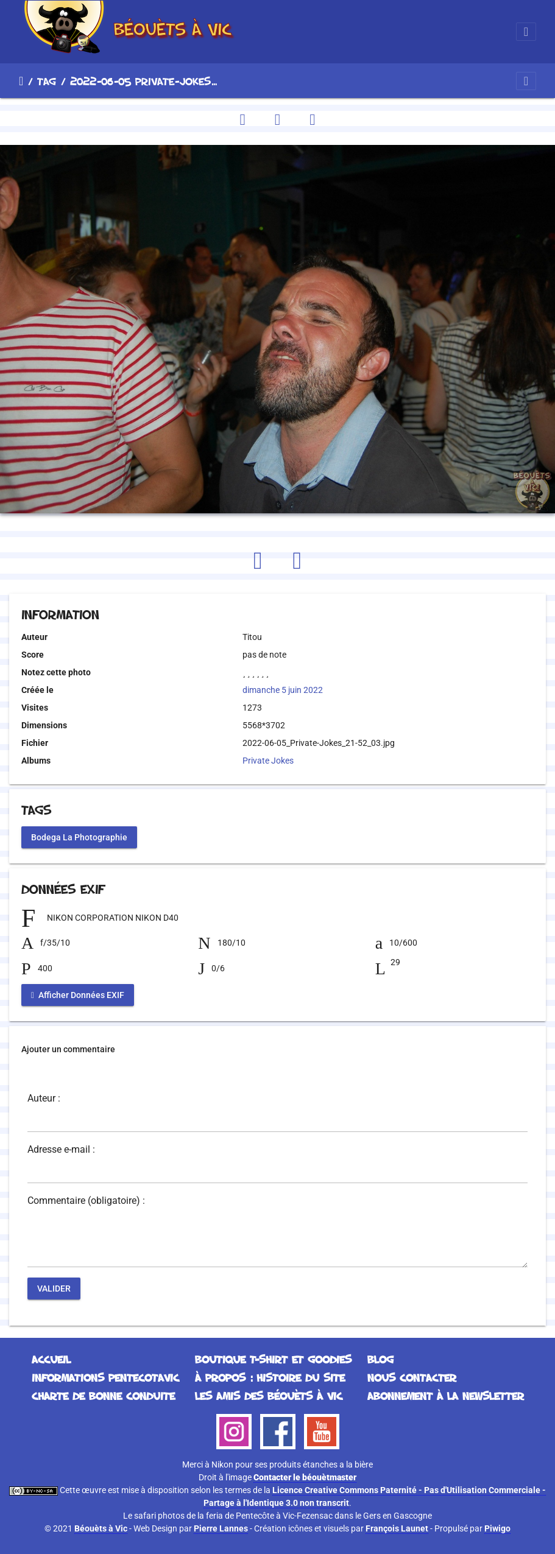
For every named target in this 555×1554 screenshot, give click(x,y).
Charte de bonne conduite (103, 1395)
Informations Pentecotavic (105, 1377)
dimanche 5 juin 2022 (282, 690)
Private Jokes (268, 760)
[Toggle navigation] (526, 32)
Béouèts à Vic (100, 1528)
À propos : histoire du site (270, 1377)
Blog (380, 1359)
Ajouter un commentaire (68, 1049)
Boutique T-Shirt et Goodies (273, 1359)
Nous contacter (411, 1377)
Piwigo (497, 1528)
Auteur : (43, 1098)
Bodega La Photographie (79, 837)
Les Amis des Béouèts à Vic (268, 1395)
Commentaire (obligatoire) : (86, 1201)
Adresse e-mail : (61, 1150)
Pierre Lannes (221, 1528)
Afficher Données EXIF (77, 995)
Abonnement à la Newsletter (445, 1395)
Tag (46, 81)
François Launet (397, 1528)
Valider (54, 1288)
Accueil (21, 81)
